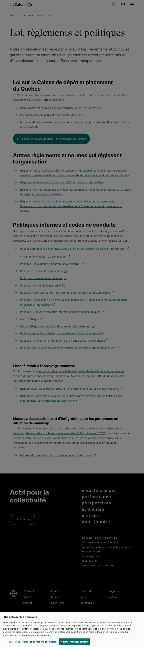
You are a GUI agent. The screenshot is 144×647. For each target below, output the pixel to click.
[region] (72, 629)
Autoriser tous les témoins (74, 641)
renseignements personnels (36, 635)
